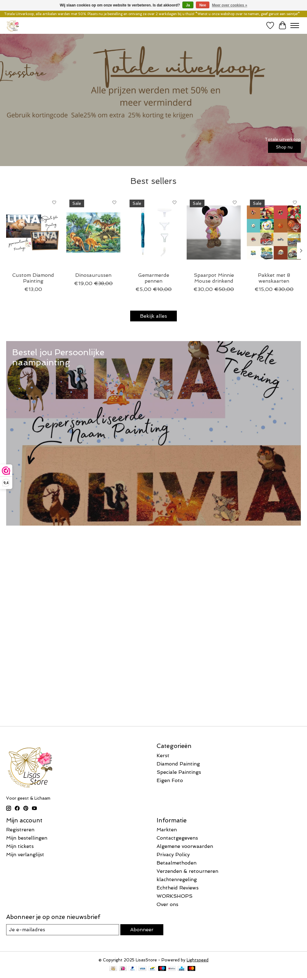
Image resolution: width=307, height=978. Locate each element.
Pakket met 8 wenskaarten (274, 278)
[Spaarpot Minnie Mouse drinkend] (214, 232)
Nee (202, 5)
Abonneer (142, 929)
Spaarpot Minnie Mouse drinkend (214, 278)
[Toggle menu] (295, 25)
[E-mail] (62, 929)
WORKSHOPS (174, 896)
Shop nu (284, 147)
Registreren (20, 830)
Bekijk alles (153, 316)
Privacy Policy (173, 854)
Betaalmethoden (176, 863)
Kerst (163, 755)
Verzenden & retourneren (187, 871)
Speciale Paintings (179, 772)
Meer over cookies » (229, 5)
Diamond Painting (178, 764)
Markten (167, 830)
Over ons (167, 904)
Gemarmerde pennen (153, 278)
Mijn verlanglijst (25, 854)
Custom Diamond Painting (33, 278)
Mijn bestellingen (26, 838)
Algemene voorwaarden (185, 846)
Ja (188, 5)
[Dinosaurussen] (93, 232)
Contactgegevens (177, 838)
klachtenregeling (177, 879)
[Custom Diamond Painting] (33, 232)
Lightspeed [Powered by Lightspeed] (197, 960)
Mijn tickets (20, 846)
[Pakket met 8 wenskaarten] (274, 232)
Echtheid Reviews (178, 888)
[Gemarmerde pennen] (153, 232)
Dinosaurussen (93, 275)
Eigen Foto (170, 780)
